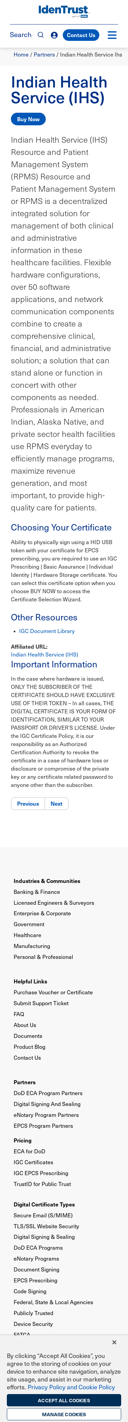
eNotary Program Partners (46, 1114)
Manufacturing (32, 945)
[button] (112, 35)
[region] (64, 1378)
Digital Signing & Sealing (44, 1236)
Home (21, 54)
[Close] (114, 1342)
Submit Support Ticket (41, 1003)
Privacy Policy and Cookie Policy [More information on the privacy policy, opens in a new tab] (71, 1386)
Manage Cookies (64, 1414)
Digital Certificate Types (44, 1204)
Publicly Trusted (33, 1312)
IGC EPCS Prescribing (41, 1172)
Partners (44, 54)
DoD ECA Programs (38, 1247)
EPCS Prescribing (35, 1280)
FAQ (19, 1013)
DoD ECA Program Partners (48, 1092)
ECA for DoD (29, 1151)
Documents (28, 1035)
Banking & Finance (37, 891)
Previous (28, 803)
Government (29, 924)
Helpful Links (30, 981)
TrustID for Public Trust (42, 1183)
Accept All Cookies (64, 1400)
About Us (25, 1024)
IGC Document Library (47, 630)
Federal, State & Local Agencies (53, 1302)
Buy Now (28, 119)
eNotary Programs (36, 1258)
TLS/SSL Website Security (46, 1226)
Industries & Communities (47, 880)
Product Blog (29, 1046)
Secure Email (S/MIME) (43, 1215)
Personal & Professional (43, 956)
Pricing (22, 1140)
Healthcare (27, 934)
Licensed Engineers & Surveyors (54, 902)
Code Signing (30, 1291)
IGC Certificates (33, 1162)
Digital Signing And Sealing (47, 1103)
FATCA (22, 1334)
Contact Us (81, 34)
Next (56, 803)
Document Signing (36, 1269)
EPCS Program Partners (43, 1125)
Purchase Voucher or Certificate (53, 992)
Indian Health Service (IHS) (44, 654)
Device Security (33, 1323)
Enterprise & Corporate (42, 913)
